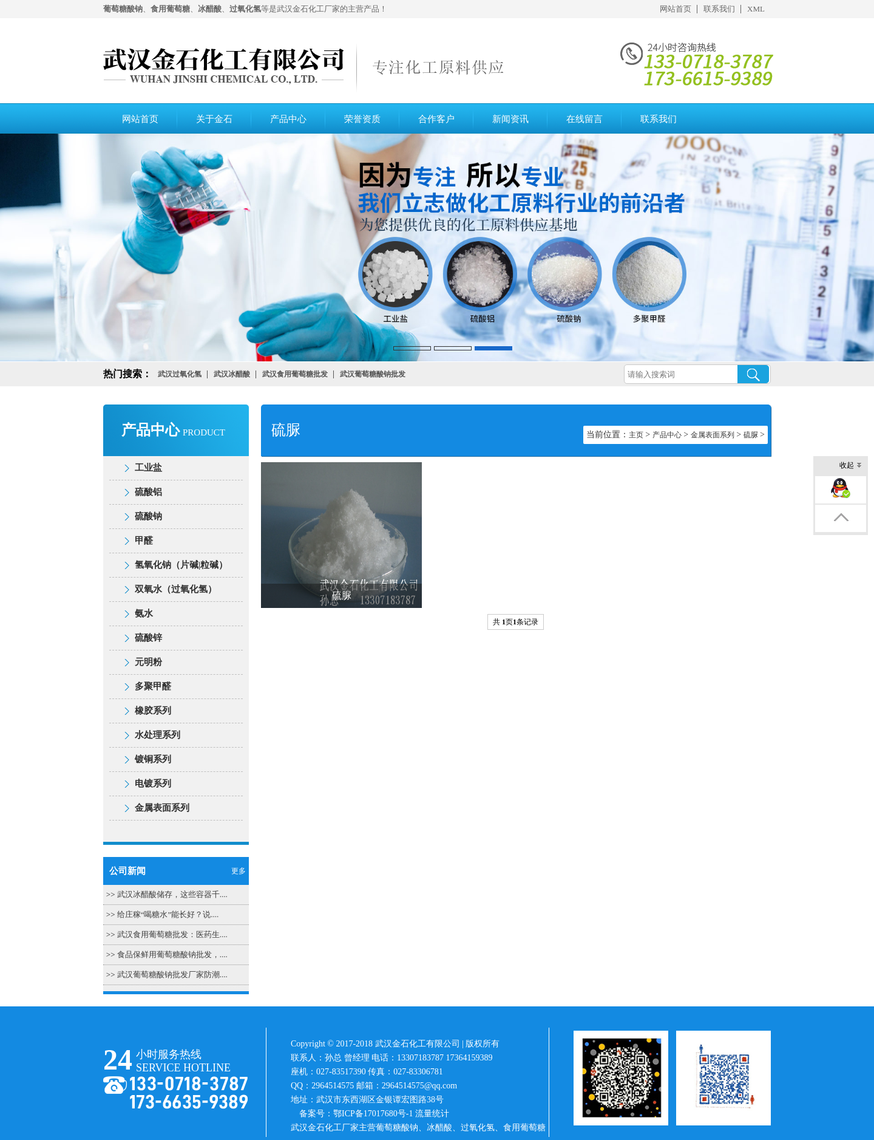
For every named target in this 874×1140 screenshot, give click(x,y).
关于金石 (214, 119)
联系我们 (719, 8)
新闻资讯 (510, 119)
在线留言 (584, 119)
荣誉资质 (362, 119)
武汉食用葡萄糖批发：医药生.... (172, 934)
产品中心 (288, 119)
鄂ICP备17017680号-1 (373, 1113)
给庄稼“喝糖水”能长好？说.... (168, 914)
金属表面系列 (712, 435)
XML (756, 8)
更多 (238, 871)
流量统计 (432, 1113)
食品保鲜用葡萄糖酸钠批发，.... (172, 954)
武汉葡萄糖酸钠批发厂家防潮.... (172, 974)
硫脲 (751, 435)
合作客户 (436, 119)
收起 (850, 466)
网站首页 (675, 8)
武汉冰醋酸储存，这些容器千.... (172, 894)
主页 (636, 435)
